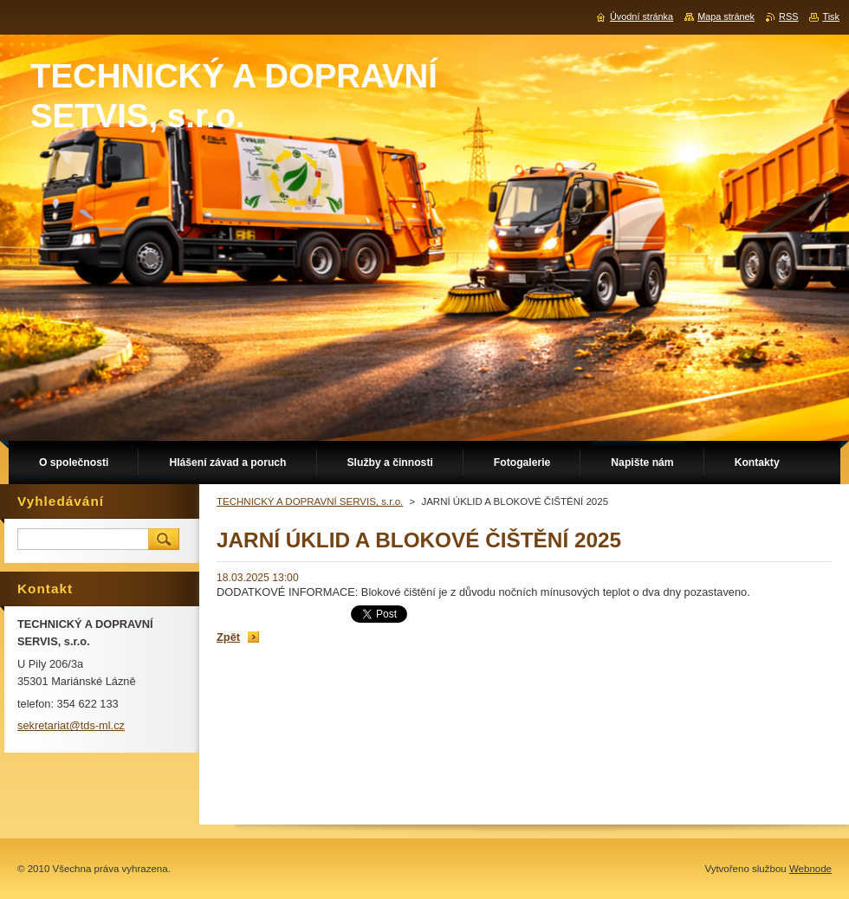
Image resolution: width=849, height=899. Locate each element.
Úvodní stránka (641, 16)
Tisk (830, 16)
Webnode (810, 868)
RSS (788, 16)
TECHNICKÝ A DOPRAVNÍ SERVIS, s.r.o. (310, 501)
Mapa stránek (726, 16)
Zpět (228, 637)
